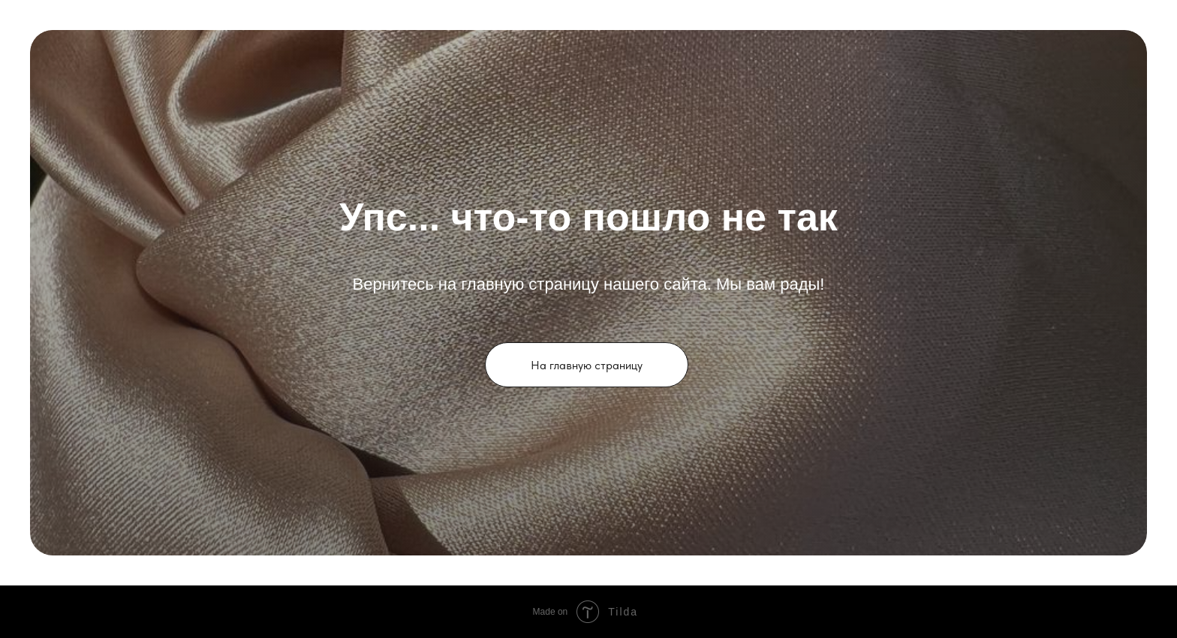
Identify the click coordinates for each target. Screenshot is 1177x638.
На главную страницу (587, 365)
